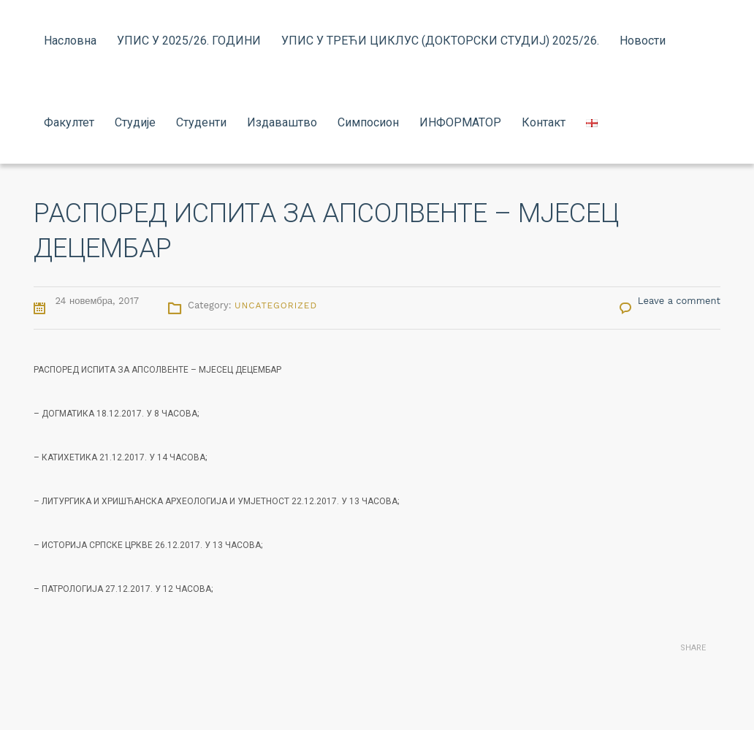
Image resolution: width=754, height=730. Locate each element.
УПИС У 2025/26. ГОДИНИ (189, 40)
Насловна (70, 40)
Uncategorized (276, 305)
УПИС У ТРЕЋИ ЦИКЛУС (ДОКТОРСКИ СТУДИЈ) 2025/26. (440, 40)
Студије (135, 122)
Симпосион (368, 122)
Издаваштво (282, 122)
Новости (643, 40)
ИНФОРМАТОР (460, 122)
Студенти (201, 122)
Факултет (69, 122)
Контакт (544, 122)
